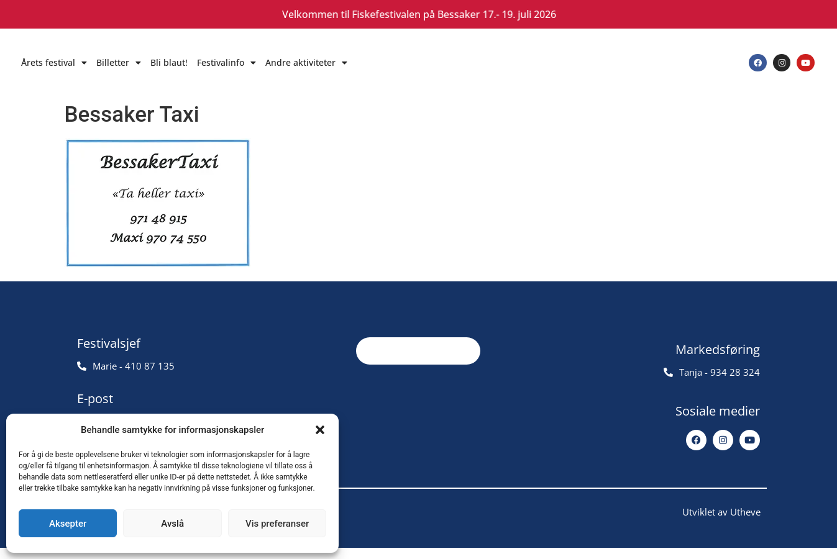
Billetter (118, 62)
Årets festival (54, 62)
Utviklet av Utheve (721, 523)
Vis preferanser (277, 523)
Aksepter (67, 523)
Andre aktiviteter (306, 62)
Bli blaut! (169, 62)
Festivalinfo (226, 62)
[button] (320, 430)
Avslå (172, 523)
